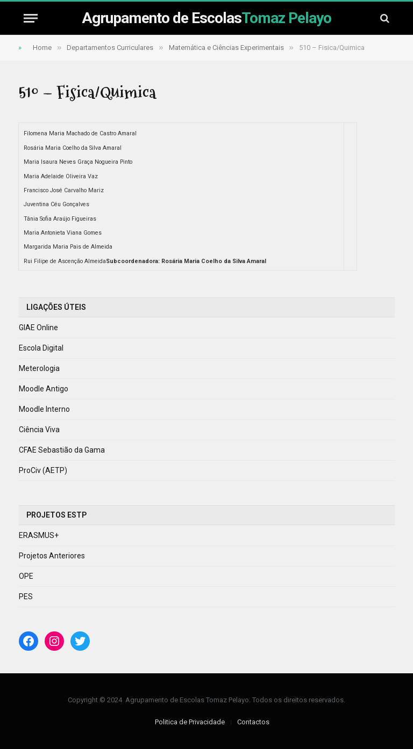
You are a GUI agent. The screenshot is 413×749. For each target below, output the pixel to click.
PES (26, 596)
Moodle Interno (44, 409)
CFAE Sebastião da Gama (62, 450)
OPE (26, 576)
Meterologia (39, 368)
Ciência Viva (39, 429)
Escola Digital (41, 348)
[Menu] (31, 18)
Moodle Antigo (43, 388)
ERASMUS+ (39, 535)
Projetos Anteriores (52, 555)
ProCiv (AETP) (43, 470)
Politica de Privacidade (190, 722)
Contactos (253, 722)
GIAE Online (38, 327)
